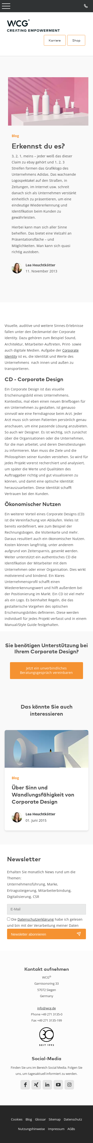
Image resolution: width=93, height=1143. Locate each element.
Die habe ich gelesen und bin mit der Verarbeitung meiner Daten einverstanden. (45, 925)
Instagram (69, 1084)
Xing (36, 1084)
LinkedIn (47, 1084)
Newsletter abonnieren (28, 934)
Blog (29, 1119)
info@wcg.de (46, 1008)
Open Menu (6, 6)
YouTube (58, 1084)
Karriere (55, 40)
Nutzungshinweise (31, 1129)
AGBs (71, 1129)
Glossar (40, 1119)
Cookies (16, 1119)
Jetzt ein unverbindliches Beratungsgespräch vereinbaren (46, 670)
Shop (76, 40)
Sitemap (55, 1119)
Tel (86, 6)
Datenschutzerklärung (36, 919)
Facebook (25, 1084)
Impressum (56, 1129)
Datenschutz (73, 1119)
